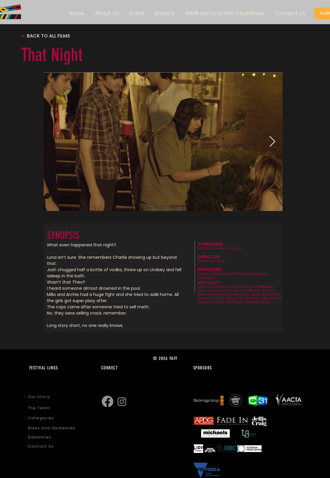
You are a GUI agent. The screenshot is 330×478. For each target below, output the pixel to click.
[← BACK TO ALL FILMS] (51, 36)
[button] (107, 13)
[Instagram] (122, 401)
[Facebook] (107, 401)
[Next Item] (272, 142)
